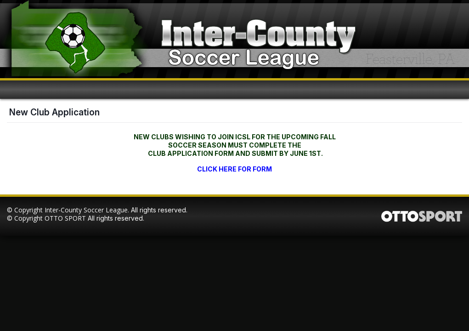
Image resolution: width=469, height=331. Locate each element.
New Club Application (54, 112)
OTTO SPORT (65, 218)
